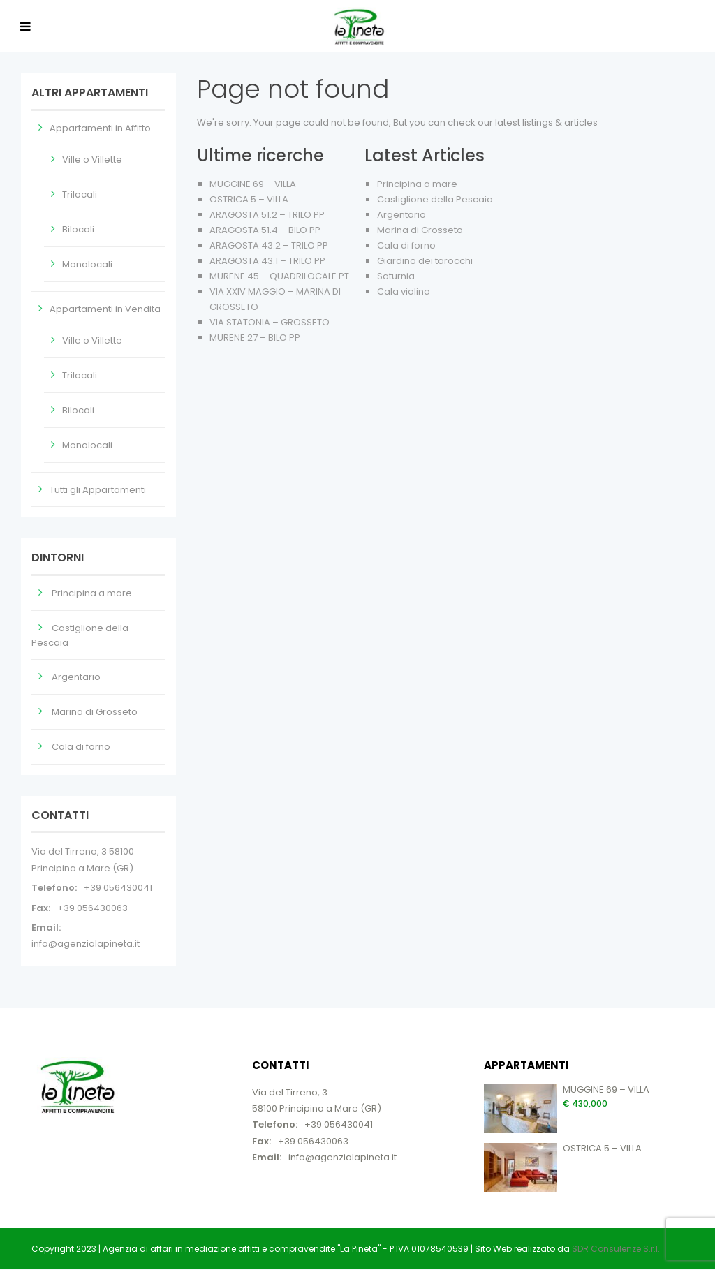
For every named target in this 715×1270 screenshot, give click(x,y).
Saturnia (396, 276)
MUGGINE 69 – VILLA (252, 184)
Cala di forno (406, 245)
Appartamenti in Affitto (100, 128)
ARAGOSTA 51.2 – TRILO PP (267, 214)
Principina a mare (417, 184)
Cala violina (403, 291)
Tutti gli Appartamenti (98, 489)
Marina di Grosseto (420, 230)
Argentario (401, 214)
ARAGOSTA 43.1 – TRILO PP (267, 260)
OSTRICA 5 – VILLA (248, 199)
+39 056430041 (118, 887)
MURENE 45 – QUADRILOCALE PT (279, 276)
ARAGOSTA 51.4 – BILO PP (264, 230)
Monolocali (87, 264)
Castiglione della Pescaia (435, 199)
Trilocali (79, 194)
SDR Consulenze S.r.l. (616, 1249)
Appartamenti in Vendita (105, 309)
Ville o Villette (92, 159)
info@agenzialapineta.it (85, 943)
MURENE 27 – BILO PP (254, 337)
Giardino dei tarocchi (425, 260)
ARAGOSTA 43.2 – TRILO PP (268, 245)
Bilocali (78, 229)
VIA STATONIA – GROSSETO (269, 322)
